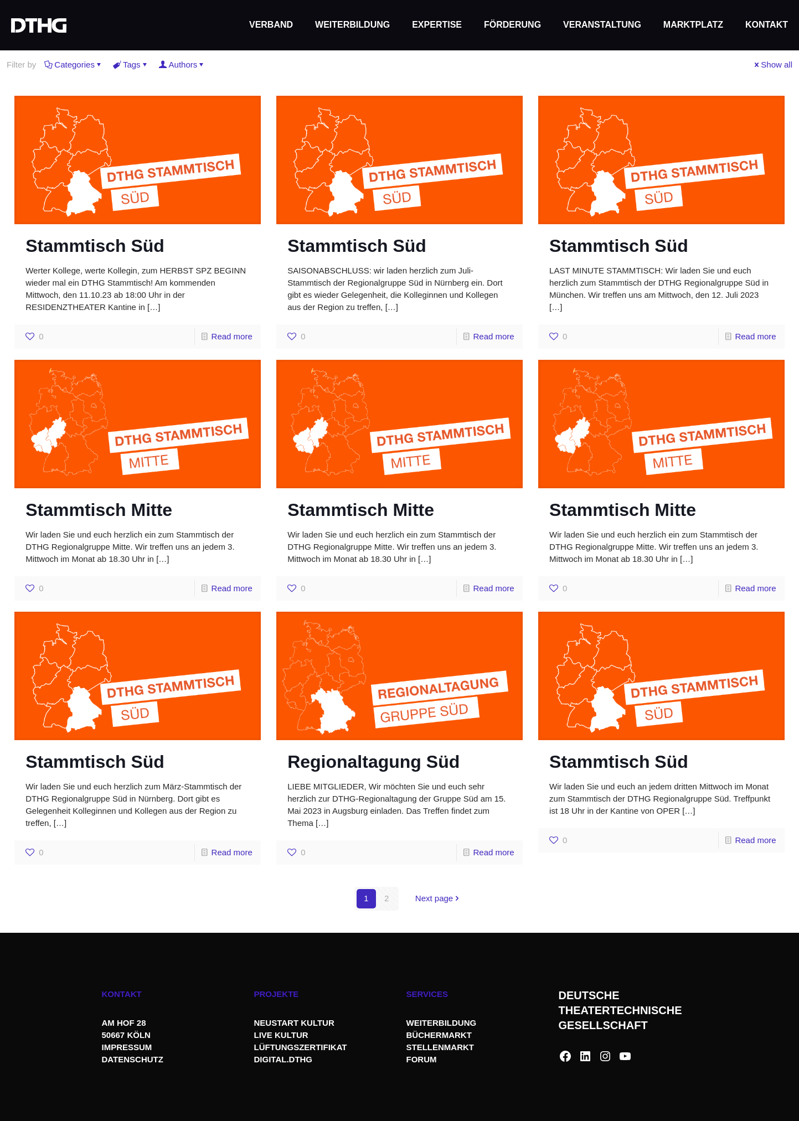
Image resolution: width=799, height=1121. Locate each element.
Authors (182, 64)
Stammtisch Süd (94, 246)
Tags (131, 64)
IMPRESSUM (127, 1047)
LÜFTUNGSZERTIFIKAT (300, 1047)
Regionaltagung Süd (373, 762)
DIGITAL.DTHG (283, 1059)
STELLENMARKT (440, 1047)
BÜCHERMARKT (439, 1035)
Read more (232, 336)
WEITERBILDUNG (441, 1022)
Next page (438, 898)
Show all (772, 64)
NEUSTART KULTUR (294, 1022)
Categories (73, 64)
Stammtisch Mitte (98, 510)
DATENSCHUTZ (134, 1059)
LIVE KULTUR (281, 1035)
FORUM (421, 1059)
